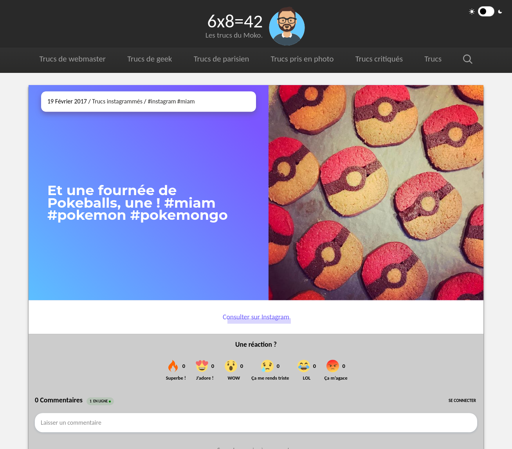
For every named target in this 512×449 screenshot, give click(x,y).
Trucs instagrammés (117, 101)
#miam (186, 101)
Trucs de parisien (221, 59)
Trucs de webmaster (73, 59)
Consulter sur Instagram (256, 317)
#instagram (162, 101)
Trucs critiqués (379, 59)
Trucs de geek (149, 59)
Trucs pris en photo (302, 59)
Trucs (433, 59)
